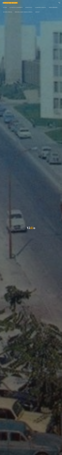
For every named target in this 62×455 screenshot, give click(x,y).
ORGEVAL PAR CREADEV (9, 3)
